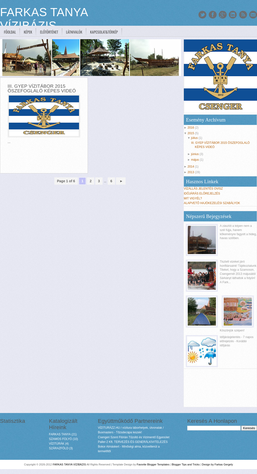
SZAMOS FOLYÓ (60, 439)
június (195, 154)
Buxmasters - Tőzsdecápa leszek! (120, 432)
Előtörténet (49, 32)
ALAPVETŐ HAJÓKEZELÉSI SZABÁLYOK (212, 203)
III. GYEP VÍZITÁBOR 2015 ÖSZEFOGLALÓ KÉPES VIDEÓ (42, 88)
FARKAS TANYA (60, 434)
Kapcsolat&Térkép (104, 32)
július (194, 138)
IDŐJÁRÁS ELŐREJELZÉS (202, 193)
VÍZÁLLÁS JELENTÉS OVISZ (203, 188)
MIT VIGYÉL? (193, 198)
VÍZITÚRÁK (56, 443)
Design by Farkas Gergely (217, 464)
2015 (190, 133)
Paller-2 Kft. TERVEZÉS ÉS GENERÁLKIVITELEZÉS (133, 442)
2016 (190, 127)
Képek (28, 32)
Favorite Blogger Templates (153, 464)
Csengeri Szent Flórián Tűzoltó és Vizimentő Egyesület (133, 437)
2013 (190, 172)
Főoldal (10, 32)
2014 (190, 166)
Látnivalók (74, 32)
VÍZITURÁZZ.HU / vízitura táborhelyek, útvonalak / (131, 427)
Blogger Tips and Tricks (185, 464)
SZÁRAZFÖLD (58, 448)
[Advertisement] (92, 216)
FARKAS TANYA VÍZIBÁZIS (69, 464)
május (195, 159)
